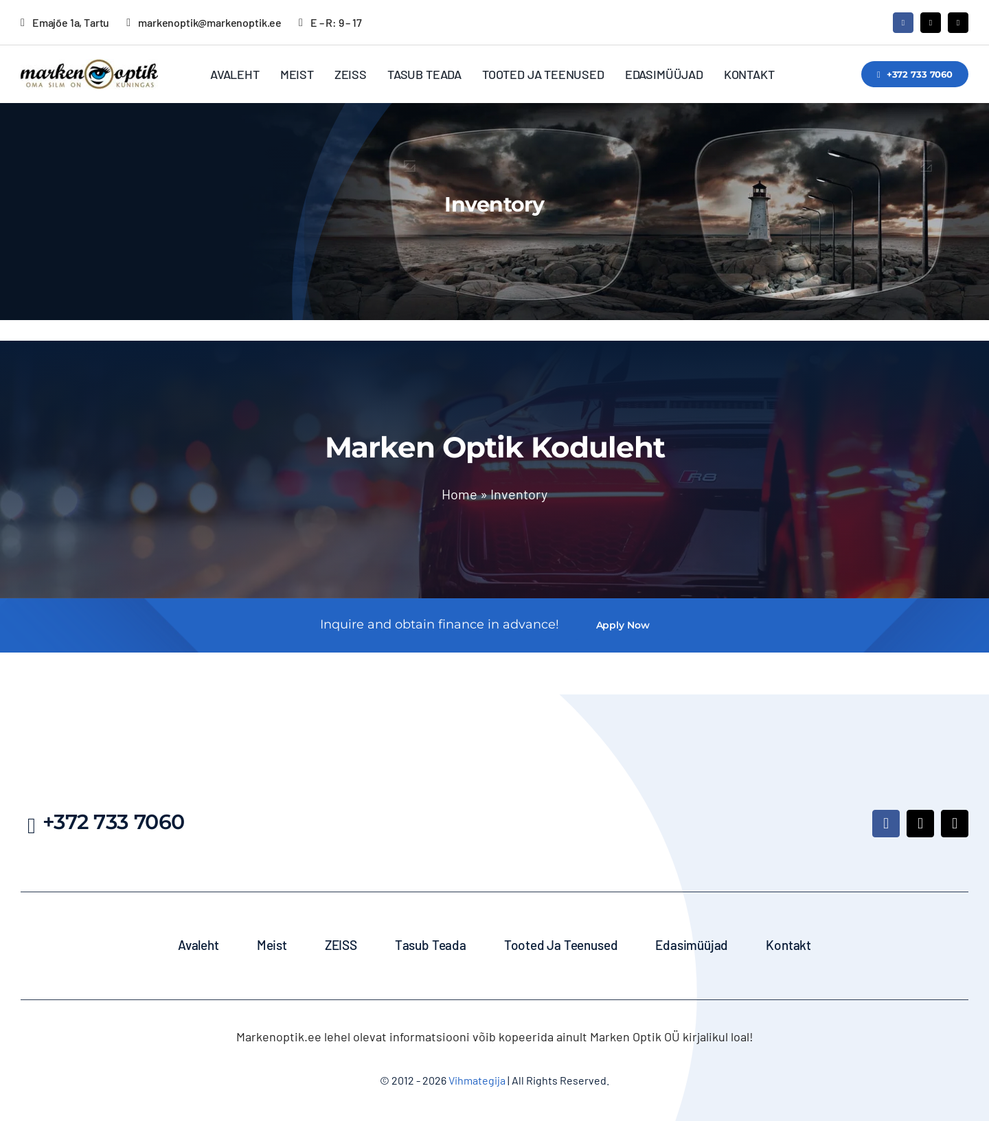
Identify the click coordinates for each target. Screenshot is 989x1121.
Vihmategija (475, 1080)
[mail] (930, 22)
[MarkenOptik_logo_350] (89, 65)
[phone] (958, 22)
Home (459, 494)
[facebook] (903, 22)
